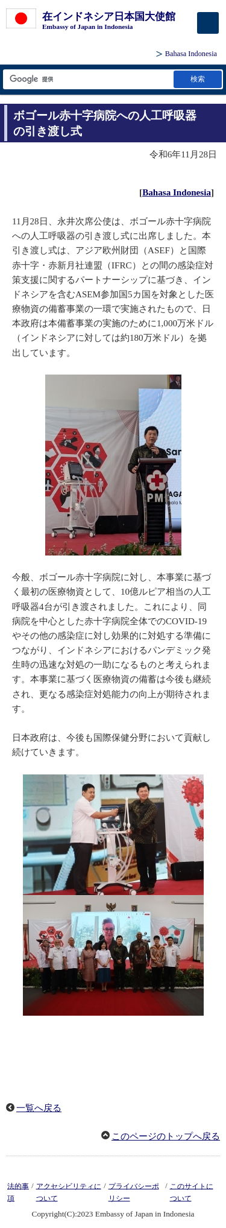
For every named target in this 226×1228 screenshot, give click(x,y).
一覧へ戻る (38, 1108)
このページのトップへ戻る (165, 1136)
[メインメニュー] (208, 23)
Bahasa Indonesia (191, 53)
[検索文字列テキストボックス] (87, 79)
